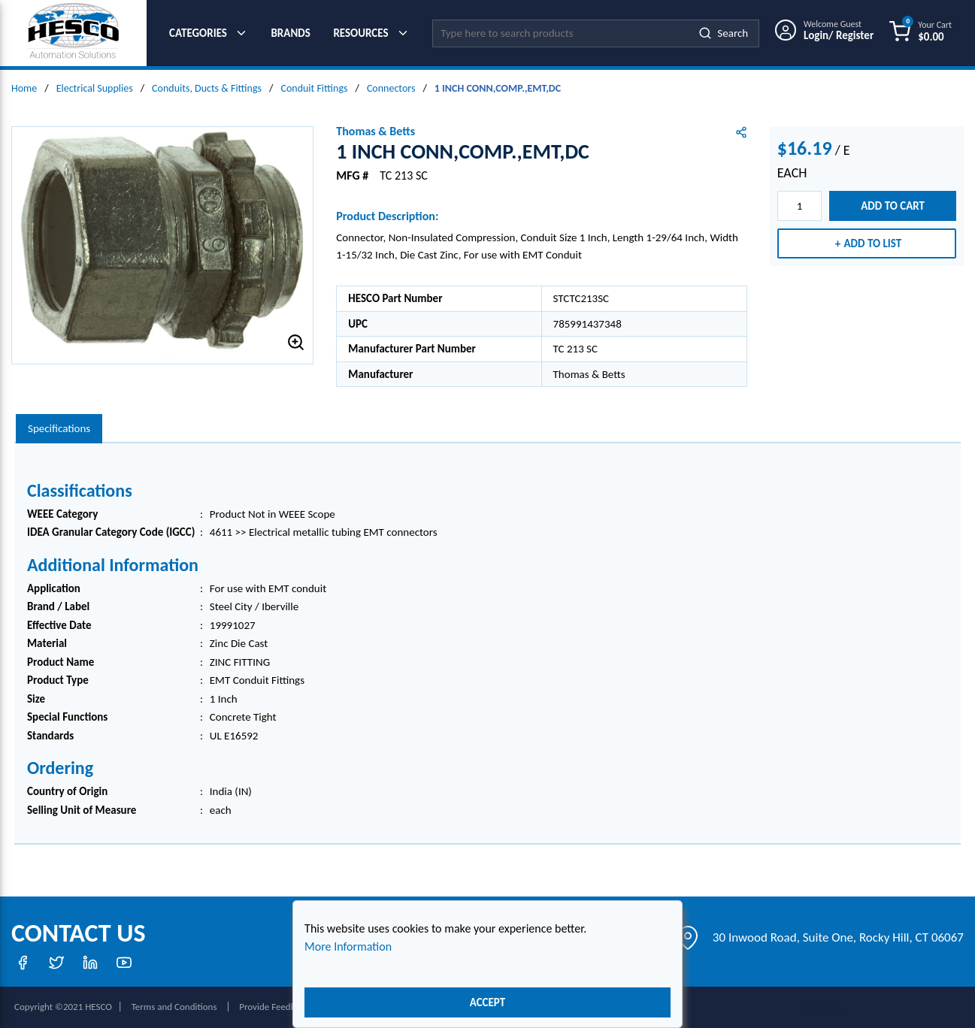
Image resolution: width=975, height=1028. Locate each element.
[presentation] (59, 428)
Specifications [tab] (59, 428)
